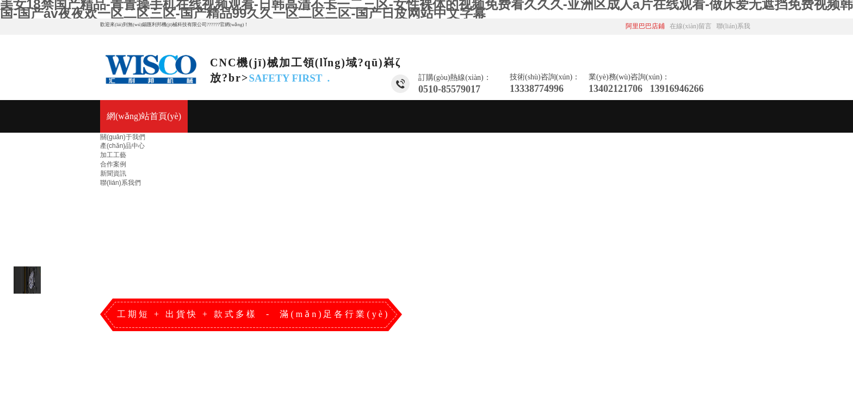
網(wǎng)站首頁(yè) (144, 116)
